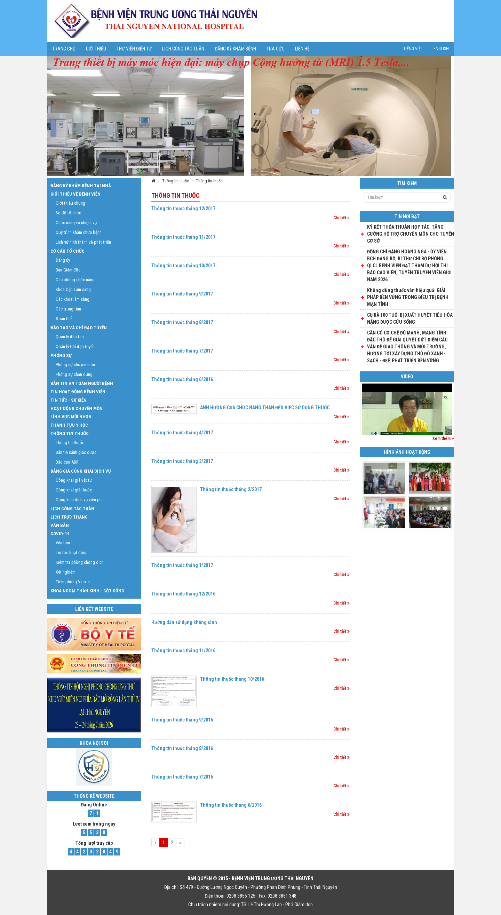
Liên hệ (302, 49)
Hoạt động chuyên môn (76, 408)
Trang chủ (63, 49)
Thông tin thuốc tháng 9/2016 (182, 720)
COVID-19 (60, 533)
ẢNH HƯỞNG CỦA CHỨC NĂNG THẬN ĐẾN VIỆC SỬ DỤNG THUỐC (264, 407)
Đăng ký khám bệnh (235, 49)
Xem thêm (443, 438)
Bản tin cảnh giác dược (76, 452)
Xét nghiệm (65, 572)
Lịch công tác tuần (183, 49)
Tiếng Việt (413, 48)
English (441, 48)
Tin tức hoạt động (72, 552)
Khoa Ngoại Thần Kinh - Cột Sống (87, 590)
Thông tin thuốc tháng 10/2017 (183, 265)
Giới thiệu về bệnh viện (75, 194)
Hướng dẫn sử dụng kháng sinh (184, 622)
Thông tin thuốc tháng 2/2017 (231, 489)
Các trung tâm (68, 308)
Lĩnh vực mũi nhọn (71, 416)
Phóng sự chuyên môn (75, 364)
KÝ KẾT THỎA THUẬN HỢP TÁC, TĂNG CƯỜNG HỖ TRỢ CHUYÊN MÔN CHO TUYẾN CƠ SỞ (410, 234)
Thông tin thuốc (175, 181)
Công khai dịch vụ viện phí (79, 499)
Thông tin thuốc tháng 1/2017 (182, 565)
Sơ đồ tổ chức (68, 212)
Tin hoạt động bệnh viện (77, 391)
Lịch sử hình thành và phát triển (83, 242)
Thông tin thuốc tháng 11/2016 (183, 650)
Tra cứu (276, 49)
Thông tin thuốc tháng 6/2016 (182, 379)
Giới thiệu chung (70, 203)
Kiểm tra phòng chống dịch (80, 562)
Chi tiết (341, 217)
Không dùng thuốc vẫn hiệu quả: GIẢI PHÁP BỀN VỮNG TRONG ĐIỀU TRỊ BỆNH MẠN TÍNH (407, 297)
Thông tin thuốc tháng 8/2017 (182, 322)
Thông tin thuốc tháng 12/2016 (183, 594)
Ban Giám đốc (68, 270)
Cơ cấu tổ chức (67, 251)
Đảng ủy (63, 260)
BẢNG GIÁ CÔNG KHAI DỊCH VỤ (80, 471)
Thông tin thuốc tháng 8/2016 (182, 748)
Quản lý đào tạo (70, 336)
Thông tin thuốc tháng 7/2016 (182, 777)
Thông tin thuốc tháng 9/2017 (182, 294)
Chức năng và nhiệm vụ (76, 222)
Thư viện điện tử (134, 49)
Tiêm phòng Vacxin (73, 581)
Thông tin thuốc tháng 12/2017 (183, 208)
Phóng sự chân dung (74, 374)
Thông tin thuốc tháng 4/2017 (182, 432)
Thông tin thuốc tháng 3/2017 (182, 461)
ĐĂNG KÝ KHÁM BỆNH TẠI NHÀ (80, 185)
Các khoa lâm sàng (72, 299)
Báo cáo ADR (67, 462)
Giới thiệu (96, 49)
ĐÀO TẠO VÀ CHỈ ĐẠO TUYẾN (78, 327)
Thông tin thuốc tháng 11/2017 (183, 237)
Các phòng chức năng (75, 279)
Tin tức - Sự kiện (68, 400)
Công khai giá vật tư (74, 480)
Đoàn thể (64, 318)
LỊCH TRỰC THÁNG (69, 517)
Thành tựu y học (69, 425)
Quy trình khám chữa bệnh (79, 232)
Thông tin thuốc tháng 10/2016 (232, 679)
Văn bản (59, 525)
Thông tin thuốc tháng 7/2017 (182, 351)
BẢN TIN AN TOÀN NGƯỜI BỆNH (81, 383)
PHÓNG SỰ (61, 355)
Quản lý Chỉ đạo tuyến (75, 346)
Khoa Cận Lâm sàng (73, 289)
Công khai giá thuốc (74, 489)
